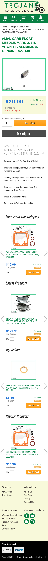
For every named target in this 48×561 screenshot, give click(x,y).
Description (24, 133)
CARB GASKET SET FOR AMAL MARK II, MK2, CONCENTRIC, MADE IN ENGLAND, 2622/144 (22, 254)
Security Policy (8, 529)
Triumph (13, 27)
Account (40, 18)
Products (24, 19)
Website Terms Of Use (12, 515)
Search (14, 19)
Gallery (27, 498)
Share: (36, 104)
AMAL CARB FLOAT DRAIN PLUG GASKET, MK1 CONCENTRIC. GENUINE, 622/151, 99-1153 (23, 387)
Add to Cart (30, 123)
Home (4, 27)
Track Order (7, 495)
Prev (2, 252)
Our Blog (28, 495)
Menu (5, 19)
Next (45, 252)
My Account (7, 492)
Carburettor (24, 27)
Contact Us (29, 502)
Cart (32, 19)
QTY (7, 272)
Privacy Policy (8, 518)
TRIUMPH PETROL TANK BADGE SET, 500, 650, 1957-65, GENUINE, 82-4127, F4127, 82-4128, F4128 (21, 321)
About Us (28, 492)
